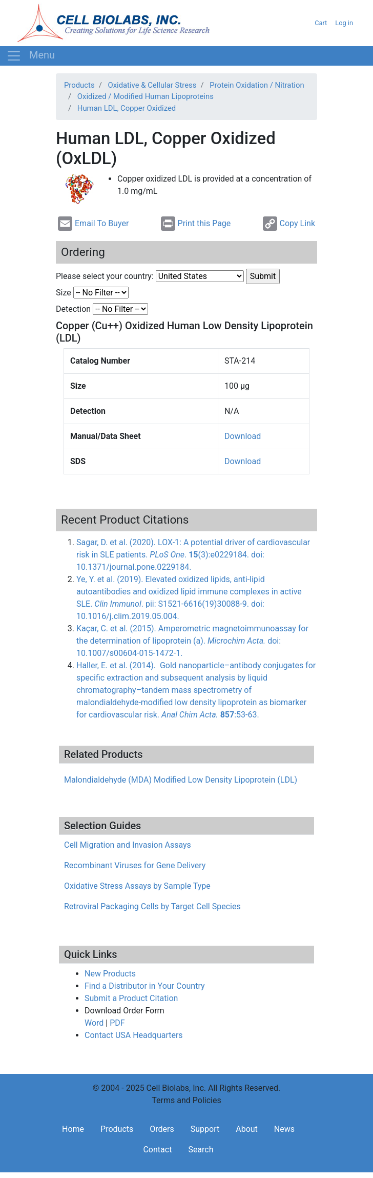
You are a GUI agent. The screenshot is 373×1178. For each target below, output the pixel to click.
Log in (344, 23)
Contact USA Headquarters (134, 1035)
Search (200, 1149)
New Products (110, 974)
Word (94, 1023)
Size (63, 292)
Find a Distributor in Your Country (145, 986)
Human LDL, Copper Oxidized (126, 108)
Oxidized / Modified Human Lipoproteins (145, 96)
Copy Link (289, 223)
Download (242, 436)
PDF (117, 1023)
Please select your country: (105, 276)
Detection (73, 309)
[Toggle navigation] (30, 56)
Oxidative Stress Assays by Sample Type (137, 886)
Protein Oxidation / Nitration (257, 85)
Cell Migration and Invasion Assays (127, 845)
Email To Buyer (93, 223)
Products (79, 85)
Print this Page (196, 223)
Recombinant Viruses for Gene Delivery (134, 865)
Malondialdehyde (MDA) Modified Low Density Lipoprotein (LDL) (180, 780)
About (247, 1129)
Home (73, 1129)
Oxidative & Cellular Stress (152, 85)
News (284, 1129)
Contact (157, 1149)
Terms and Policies (186, 1100)
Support (205, 1129)
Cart (321, 23)
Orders (162, 1129)
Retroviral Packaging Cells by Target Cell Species (152, 906)
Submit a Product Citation (131, 998)
